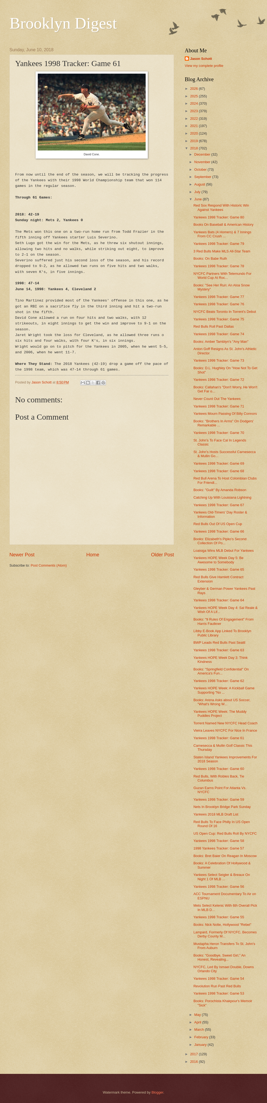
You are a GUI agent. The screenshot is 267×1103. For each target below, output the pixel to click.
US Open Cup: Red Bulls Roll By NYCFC (225, 833)
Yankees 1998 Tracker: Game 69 (218, 463)
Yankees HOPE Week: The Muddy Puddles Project (220, 714)
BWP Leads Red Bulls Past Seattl (219, 642)
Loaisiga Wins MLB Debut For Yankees (223, 551)
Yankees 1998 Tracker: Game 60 (218, 769)
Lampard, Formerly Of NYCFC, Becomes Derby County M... (225, 934)
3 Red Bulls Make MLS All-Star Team (221, 251)
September (203, 177)
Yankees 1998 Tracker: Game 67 (218, 505)
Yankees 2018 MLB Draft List (215, 814)
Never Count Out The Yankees (217, 399)
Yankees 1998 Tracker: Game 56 (218, 887)
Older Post (162, 554)
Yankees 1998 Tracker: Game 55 (218, 917)
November (202, 162)
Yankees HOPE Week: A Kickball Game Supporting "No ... (223, 690)
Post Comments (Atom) (49, 565)
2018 (194, 148)
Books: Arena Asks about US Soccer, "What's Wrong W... (221, 702)
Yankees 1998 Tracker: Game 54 (218, 979)
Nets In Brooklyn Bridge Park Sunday (222, 807)
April (198, 1022)
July (197, 192)
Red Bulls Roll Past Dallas (213, 326)
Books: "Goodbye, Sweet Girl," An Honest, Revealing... (219, 957)
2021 (194, 126)
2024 (194, 103)
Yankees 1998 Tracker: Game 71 (218, 406)
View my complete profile (204, 66)
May (198, 1015)
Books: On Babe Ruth (210, 258)
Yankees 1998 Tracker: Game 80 (218, 217)
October (200, 169)
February (201, 1037)
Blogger (157, 1092)
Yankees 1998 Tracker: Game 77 (218, 297)
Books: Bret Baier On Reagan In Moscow (225, 856)
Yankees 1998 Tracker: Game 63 (218, 650)
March (199, 1029)
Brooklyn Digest (63, 23)
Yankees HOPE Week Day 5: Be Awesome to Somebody (218, 560)
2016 (194, 1062)
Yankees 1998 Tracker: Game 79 (218, 244)
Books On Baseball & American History (223, 224)
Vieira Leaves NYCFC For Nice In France (225, 730)
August (200, 184)
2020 (194, 133)
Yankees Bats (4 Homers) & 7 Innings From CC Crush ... (222, 234)
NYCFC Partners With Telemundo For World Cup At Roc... (222, 276)
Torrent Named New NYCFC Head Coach (225, 723)
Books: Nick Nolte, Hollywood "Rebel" (222, 925)
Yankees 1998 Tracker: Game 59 (218, 799)
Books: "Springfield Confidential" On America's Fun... (221, 671)
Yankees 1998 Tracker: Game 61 (218, 738)
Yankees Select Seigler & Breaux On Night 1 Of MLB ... (221, 877)
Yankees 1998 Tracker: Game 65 (218, 569)
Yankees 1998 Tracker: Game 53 (218, 993)
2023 (194, 111)
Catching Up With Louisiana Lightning (222, 497)
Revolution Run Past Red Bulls (217, 986)
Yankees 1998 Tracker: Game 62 (218, 681)
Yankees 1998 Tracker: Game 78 (218, 266)
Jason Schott (201, 59)
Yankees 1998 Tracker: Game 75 (218, 319)
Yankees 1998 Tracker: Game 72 (218, 380)
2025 (194, 96)
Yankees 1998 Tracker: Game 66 (218, 531)
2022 (194, 119)
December (202, 154)
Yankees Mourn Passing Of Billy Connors (225, 414)
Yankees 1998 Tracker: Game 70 (218, 433)
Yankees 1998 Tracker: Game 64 (218, 600)
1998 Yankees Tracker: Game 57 (218, 848)
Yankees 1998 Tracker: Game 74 (218, 334)
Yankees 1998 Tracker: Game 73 (218, 360)
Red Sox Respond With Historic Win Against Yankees (221, 207)
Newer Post (22, 554)
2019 (194, 141)
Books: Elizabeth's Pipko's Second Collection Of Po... (220, 541)
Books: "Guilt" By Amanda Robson (219, 490)
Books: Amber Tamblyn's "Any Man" (220, 342)
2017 (194, 1054)
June (198, 199)
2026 (194, 89)
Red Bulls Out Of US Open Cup (217, 524)
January (200, 1045)
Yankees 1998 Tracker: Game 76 (218, 304)
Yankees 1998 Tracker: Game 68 (218, 471)
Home (92, 554)
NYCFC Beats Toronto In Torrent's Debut (224, 312)
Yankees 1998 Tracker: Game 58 (218, 841)
